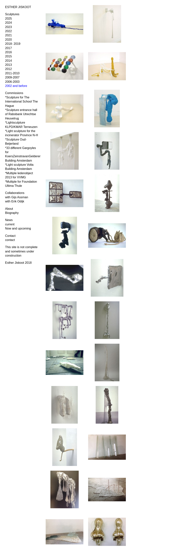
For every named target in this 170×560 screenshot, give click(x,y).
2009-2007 (12, 77)
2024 (8, 22)
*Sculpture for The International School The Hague (21, 101)
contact (10, 240)
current (10, 224)
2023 (8, 27)
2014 (8, 60)
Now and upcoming (18, 228)
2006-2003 (12, 81)
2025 (8, 18)
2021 (8, 35)
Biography (12, 212)
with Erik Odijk (14, 201)
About (9, 208)
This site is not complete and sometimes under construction (21, 251)
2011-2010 (12, 73)
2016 (8, 52)
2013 (8, 64)
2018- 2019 (12, 43)
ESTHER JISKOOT (18, 7)
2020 (8, 39)
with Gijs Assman (16, 197)
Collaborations (14, 193)
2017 (8, 48)
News (9, 220)
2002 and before (16, 85)
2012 (8, 69)
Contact (10, 235)
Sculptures (12, 14)
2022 (8, 31)
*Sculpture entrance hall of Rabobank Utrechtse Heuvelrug (21, 114)
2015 (8, 56)
